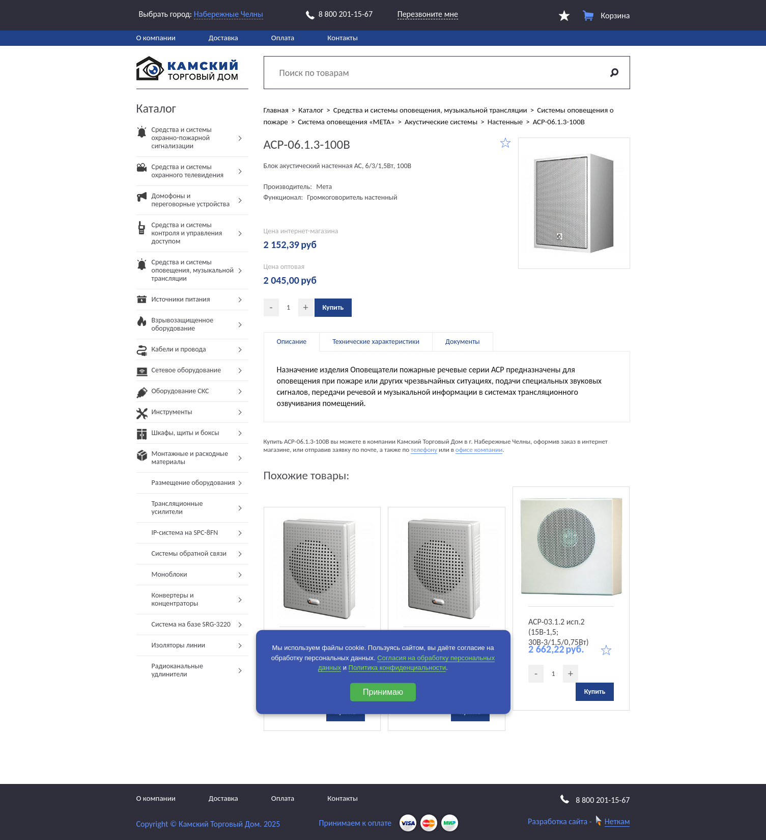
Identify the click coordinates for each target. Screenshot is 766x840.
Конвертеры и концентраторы (175, 599)
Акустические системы (441, 121)
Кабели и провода (171, 352)
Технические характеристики (375, 341)
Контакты (342, 37)
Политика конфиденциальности (397, 667)
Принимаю (383, 691)
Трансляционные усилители (177, 507)
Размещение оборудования (193, 482)
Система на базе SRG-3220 (191, 624)
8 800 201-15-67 (339, 14)
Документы (462, 341)
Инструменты (164, 415)
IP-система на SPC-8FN (185, 532)
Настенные (505, 121)
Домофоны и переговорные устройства (183, 203)
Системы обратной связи (189, 553)
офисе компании (479, 449)
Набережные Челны (228, 14)
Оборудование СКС (172, 394)
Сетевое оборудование (178, 373)
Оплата (283, 37)
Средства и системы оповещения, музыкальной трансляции (185, 273)
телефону (424, 449)
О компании (156, 37)
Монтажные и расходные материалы (182, 460)
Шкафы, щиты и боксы (177, 435)
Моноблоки (169, 574)
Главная (276, 110)
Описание (292, 341)
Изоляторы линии (179, 645)
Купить (333, 307)
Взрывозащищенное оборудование (175, 327)
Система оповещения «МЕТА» (346, 121)
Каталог (310, 110)
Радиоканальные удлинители (177, 670)
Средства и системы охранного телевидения (180, 173)
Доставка (223, 37)
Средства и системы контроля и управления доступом (179, 236)
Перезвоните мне (428, 14)
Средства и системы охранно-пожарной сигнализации (174, 140)
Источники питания (173, 302)
